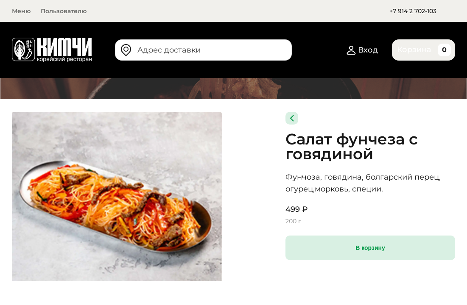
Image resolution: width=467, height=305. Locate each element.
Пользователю (64, 11)
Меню (21, 11)
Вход (363, 50)
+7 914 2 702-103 (412, 11)
